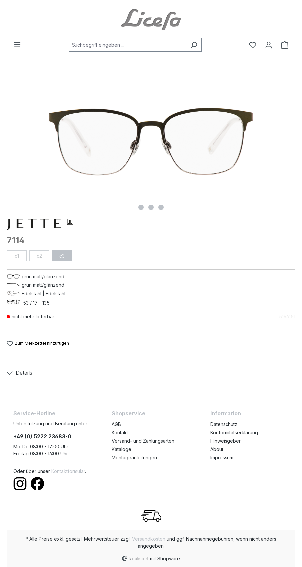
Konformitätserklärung (234, 432)
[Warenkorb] (283, 45)
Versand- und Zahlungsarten (143, 441)
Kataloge (121, 449)
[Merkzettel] (253, 45)
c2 (39, 256)
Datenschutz (223, 424)
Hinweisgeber (225, 441)
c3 (62, 256)
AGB (116, 424)
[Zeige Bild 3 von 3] (161, 207)
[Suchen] (194, 45)
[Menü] (19, 44)
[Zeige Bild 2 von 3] (151, 207)
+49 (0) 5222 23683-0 (42, 436)
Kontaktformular (68, 471)
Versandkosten (148, 539)
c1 (17, 256)
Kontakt (120, 432)
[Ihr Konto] (269, 45)
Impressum (221, 457)
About (216, 449)
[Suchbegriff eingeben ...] (127, 45)
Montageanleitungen (134, 457)
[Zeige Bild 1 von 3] (141, 207)
